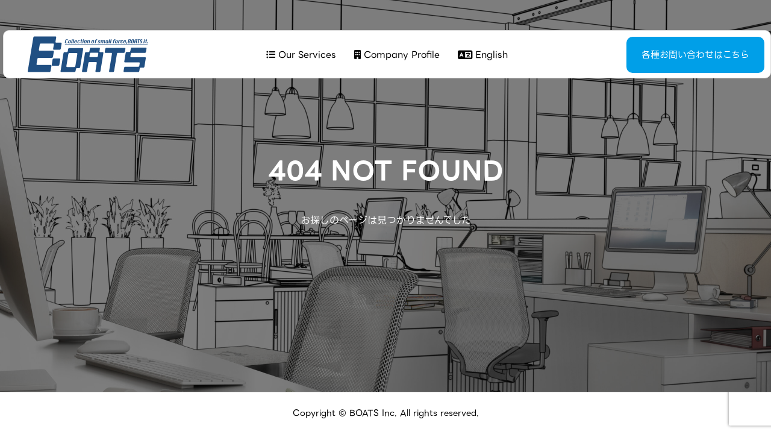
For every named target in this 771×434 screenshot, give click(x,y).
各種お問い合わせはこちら (665, 55)
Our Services (300, 55)
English (482, 55)
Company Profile (396, 55)
